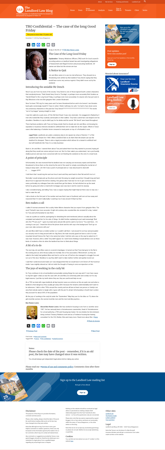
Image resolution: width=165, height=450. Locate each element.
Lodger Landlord (110, 418)
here (96, 317)
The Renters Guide (111, 416)
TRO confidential (46, 338)
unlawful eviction (58, 338)
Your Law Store (110, 420)
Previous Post (32, 331)
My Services (109, 2)
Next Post (96, 331)
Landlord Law (136, 2)
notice (37, 338)
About (100, 2)
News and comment (40, 336)
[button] (145, 1)
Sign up (124, 39)
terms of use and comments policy (57, 367)
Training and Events (122, 2)
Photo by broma (94, 321)
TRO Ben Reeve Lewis (71, 50)
